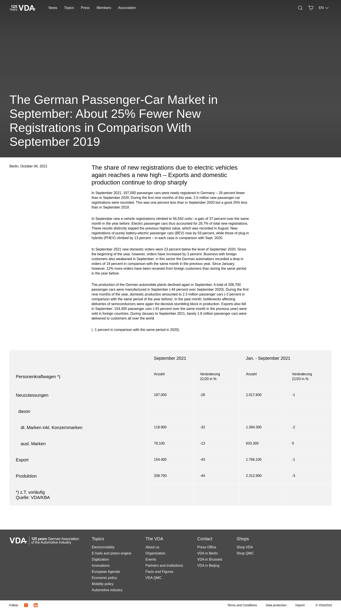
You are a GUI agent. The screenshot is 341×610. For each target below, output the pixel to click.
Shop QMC (245, 553)
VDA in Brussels (209, 559)
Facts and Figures (159, 572)
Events (150, 559)
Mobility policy (103, 584)
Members (104, 8)
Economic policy (104, 578)
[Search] (300, 8)
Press (85, 8)
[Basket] (311, 8)
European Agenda (106, 572)
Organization (155, 553)
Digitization (100, 559)
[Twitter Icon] (26, 605)
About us (152, 547)
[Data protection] (276, 605)
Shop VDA (245, 547)
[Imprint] (300, 605)
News (53, 8)
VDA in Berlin (207, 553)
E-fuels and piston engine (111, 553)
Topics (69, 8)
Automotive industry (107, 590)
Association (127, 8)
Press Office (206, 547)
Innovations (101, 565)
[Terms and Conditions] (242, 605)
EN (324, 8)
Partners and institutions (164, 565)
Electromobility (103, 547)
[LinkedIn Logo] (36, 605)
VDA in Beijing (208, 565)
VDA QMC (153, 578)
